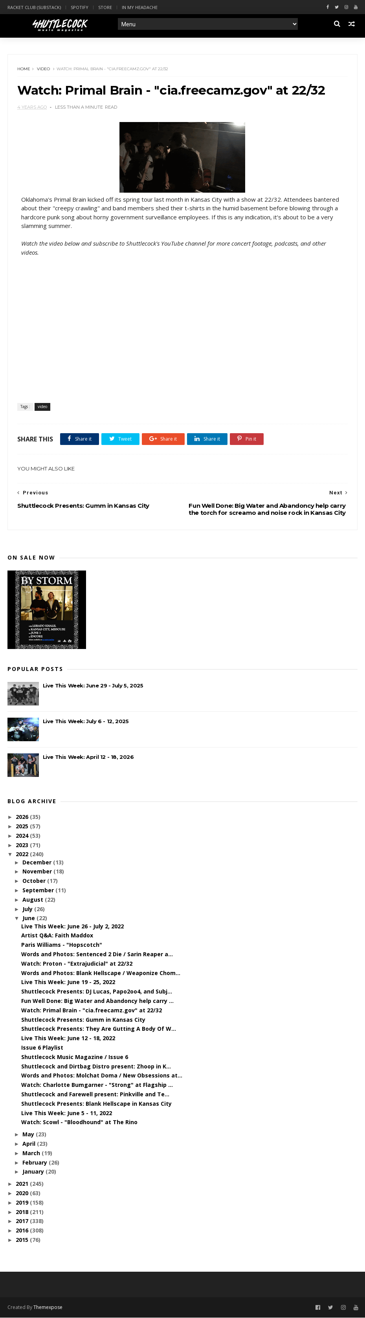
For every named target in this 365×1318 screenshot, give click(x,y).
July (28, 909)
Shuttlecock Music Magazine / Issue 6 (74, 1057)
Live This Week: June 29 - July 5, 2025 (93, 686)
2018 (23, 1212)
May (29, 1135)
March (32, 1153)
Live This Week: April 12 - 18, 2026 (88, 757)
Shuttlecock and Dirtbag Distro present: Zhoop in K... (96, 1066)
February (35, 1163)
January (34, 1172)
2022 (23, 855)
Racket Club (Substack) (34, 7)
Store (105, 7)
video (43, 69)
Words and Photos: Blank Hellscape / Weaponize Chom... (100, 973)
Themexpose (47, 1307)
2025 (23, 826)
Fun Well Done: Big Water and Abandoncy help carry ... (97, 1001)
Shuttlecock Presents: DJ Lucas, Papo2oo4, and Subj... (96, 992)
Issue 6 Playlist (42, 1048)
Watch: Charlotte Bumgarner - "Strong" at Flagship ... (97, 1085)
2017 (23, 1221)
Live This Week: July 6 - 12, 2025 (86, 721)
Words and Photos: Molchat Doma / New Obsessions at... (101, 1076)
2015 (23, 1240)
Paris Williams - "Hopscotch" (61, 945)
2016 (23, 1231)
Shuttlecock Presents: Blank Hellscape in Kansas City (96, 1104)
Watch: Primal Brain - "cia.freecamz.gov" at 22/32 (91, 1010)
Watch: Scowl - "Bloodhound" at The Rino (79, 1123)
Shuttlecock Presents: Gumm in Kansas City (83, 1020)
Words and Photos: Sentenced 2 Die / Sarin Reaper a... (97, 955)
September (38, 891)
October (34, 881)
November (37, 872)
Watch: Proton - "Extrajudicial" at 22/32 (76, 964)
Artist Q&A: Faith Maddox (57, 936)
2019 (23, 1203)
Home (24, 69)
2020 (23, 1194)
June (29, 918)
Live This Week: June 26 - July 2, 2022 (72, 926)
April (29, 1144)
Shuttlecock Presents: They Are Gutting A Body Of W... (98, 1029)
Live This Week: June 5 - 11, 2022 (66, 1113)
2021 (23, 1184)
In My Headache (140, 7)
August (33, 900)
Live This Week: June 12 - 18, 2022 (68, 1039)
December (37, 862)
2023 (23, 845)
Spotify (79, 7)
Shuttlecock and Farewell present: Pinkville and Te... (95, 1095)
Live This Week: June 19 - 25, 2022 (68, 982)
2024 (23, 836)
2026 (23, 817)
